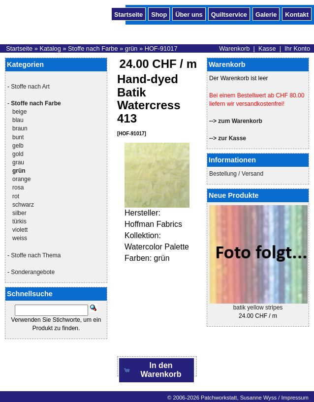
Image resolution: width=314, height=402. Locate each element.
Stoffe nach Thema (36, 255)
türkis (19, 221)
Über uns (188, 14)
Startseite (128, 14)
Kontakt (297, 14)
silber (19, 213)
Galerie (266, 14)
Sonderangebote (33, 272)
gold (18, 154)
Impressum (294, 398)
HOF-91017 (161, 48)
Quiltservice (229, 14)
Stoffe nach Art (30, 86)
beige (19, 111)
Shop (159, 14)
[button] (156, 370)
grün (131, 48)
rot (15, 196)
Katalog (50, 48)
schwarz (23, 204)
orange (21, 179)
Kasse (267, 48)
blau (18, 120)
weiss (19, 238)
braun (20, 128)
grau (18, 162)
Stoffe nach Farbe (93, 48)
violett (20, 229)
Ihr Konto (297, 48)
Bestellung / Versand (236, 173)
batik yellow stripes (258, 307)
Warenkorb (234, 48)
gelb (18, 145)
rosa (18, 187)
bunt (18, 137)
